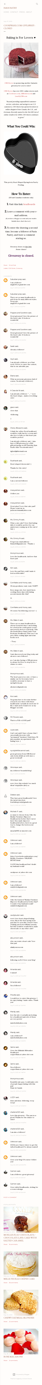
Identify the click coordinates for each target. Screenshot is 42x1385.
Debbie (13, 795)
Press (22, 12)
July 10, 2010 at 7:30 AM (18, 723)
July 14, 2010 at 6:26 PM (18, 950)
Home (6, 12)
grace (12, 407)
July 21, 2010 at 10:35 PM (18, 1106)
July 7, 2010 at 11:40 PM (18, 401)
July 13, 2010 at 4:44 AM (18, 834)
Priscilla (13, 995)
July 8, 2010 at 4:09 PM (18, 547)
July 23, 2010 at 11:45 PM (18, 1122)
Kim (11, 568)
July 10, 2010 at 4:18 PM (18, 761)
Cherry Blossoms (17, 428)
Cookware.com (14, 94)
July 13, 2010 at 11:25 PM (18, 931)
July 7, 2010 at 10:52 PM (18, 384)
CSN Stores (9, 83)
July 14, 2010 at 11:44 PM (18, 976)
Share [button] (5, 265)
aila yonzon (14, 938)
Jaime (12, 1047)
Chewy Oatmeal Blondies (19, 1317)
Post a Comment (10, 1197)
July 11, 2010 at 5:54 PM (17, 788)
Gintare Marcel (27, 1378)
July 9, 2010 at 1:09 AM (17, 576)
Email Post (12, 265)
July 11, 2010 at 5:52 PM (17, 774)
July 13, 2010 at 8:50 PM (18, 890)
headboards (29, 204)
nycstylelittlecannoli (18, 751)
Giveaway (19, 268)
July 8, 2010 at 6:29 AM (17, 454)
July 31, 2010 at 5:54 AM (18, 1192)
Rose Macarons (13, 1356)
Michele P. (14, 812)
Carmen (13, 1171)
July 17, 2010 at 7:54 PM (18, 1005)
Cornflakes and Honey (19, 583)
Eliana (12, 376)
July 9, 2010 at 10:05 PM (18, 690)
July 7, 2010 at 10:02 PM (18, 323)
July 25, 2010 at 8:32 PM (18, 1150)
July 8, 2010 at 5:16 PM (17, 561)
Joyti (12, 359)
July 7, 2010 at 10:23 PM (18, 369)
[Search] (37, 3)
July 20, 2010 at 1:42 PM (18, 1091)
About (29, 12)
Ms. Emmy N (15, 520)
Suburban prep (16, 279)
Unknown (14, 840)
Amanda (13, 969)
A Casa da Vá (15, 391)
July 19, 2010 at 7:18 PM (17, 1057)
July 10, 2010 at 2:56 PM (18, 744)
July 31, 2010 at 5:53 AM (17, 1177)
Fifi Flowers (14, 717)
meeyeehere (15, 490)
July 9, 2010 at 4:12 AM (17, 601)
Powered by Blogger (21, 1374)
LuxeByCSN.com (21, 96)
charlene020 (15, 1112)
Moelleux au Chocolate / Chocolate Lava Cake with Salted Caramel (20, 1237)
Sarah (12, 346)
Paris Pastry (10, 8)
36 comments (13, 1282)
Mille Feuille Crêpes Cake (19, 1278)
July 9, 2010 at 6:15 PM (17, 644)
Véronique (14, 767)
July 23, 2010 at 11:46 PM (18, 1135)
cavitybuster (15, 915)
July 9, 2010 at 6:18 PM (17, 667)
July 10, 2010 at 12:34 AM (18, 711)
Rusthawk (14, 461)
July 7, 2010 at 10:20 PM (18, 353)
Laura (12, 730)
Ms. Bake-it (14, 620)
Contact (14, 12)
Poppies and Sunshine (19, 313)
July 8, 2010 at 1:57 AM (17, 422)
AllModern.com (26, 94)
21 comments (13, 1360)
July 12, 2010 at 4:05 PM (18, 805)
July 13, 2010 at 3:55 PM (17, 847)
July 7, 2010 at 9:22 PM (17, 288)
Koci (12, 696)
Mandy (13, 1012)
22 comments (13, 1321)
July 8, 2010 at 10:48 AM (18, 471)
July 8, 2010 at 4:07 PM (18, 532)
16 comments (13, 1244)
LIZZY (12, 1097)
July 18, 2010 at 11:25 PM (18, 1026)
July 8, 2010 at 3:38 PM (17, 497)
